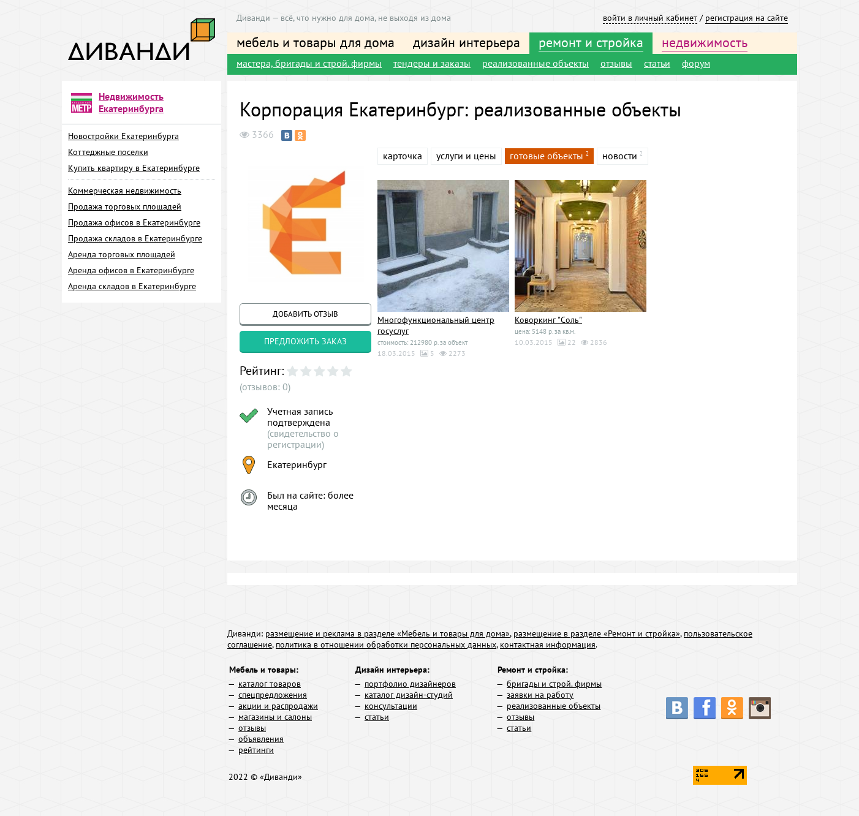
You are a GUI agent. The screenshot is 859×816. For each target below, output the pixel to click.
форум (696, 63)
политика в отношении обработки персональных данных (386, 644)
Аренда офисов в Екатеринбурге (131, 270)
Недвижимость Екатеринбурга (131, 102)
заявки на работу (540, 694)
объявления (261, 738)
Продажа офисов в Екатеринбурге (134, 222)
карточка (402, 155)
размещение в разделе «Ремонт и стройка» (596, 633)
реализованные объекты (535, 63)
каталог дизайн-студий (409, 694)
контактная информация (548, 644)
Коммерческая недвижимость (124, 190)
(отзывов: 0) (265, 386)
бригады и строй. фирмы (554, 683)
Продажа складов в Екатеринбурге (135, 238)
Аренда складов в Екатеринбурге (132, 286)
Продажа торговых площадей (124, 206)
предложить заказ (305, 341)
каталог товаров (269, 683)
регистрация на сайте (746, 17)
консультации (391, 705)
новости (619, 155)
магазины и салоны (275, 716)
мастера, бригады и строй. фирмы (309, 63)
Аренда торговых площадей (121, 254)
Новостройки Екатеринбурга (123, 136)
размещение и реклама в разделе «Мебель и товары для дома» (387, 633)
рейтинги (256, 749)
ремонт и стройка (591, 42)
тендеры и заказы (432, 63)
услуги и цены (466, 155)
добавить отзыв (305, 314)
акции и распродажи (278, 705)
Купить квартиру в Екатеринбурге (134, 167)
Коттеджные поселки (108, 151)
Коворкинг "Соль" (548, 319)
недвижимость (704, 42)
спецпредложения (272, 694)
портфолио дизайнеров (410, 683)
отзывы (616, 63)
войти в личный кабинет (650, 17)
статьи (657, 63)
